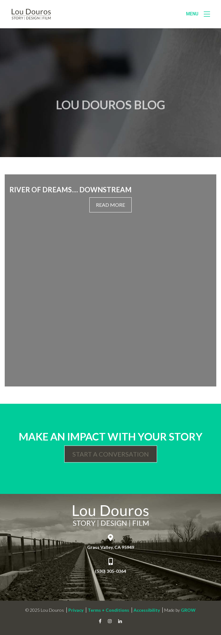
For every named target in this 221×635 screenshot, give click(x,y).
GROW (188, 610)
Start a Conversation (110, 454)
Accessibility (147, 610)
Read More (110, 205)
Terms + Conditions (108, 610)
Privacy (75, 610)
